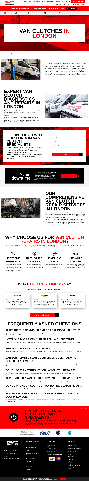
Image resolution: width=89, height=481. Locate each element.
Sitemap (69, 470)
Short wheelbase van (72, 447)
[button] (19, 435)
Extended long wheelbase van (74, 450)
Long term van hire (72, 453)
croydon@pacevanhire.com (66, 1)
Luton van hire (71, 452)
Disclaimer (70, 464)
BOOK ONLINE (71, 460)
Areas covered (71, 458)
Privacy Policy (71, 466)
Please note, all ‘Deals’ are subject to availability (12, 460)
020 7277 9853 (14, 1)
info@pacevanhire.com (24, 1)
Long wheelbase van (72, 449)
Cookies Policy (71, 469)
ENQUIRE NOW (71, 11)
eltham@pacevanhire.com (78, 1)
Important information (72, 454)
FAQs (69, 463)
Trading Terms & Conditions (74, 467)
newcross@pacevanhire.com (53, 1)
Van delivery (70, 456)
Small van (70, 446)
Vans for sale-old (71, 461)
